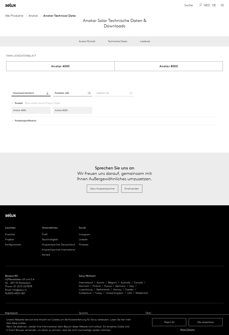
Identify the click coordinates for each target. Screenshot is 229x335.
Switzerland (85, 292)
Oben (148, 312)
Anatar (33, 15)
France (108, 285)
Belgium (112, 282)
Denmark (84, 285)
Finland (97, 285)
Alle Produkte (14, 15)
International (86, 282)
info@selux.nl (19, 289)
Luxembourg (86, 289)
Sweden (129, 289)
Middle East (142, 292)
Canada (138, 282)
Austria (100, 282)
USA (129, 292)
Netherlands (103, 289)
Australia (125, 282)
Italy (131, 285)
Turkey (98, 292)
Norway (117, 289)
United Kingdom (114, 292)
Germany (120, 285)
